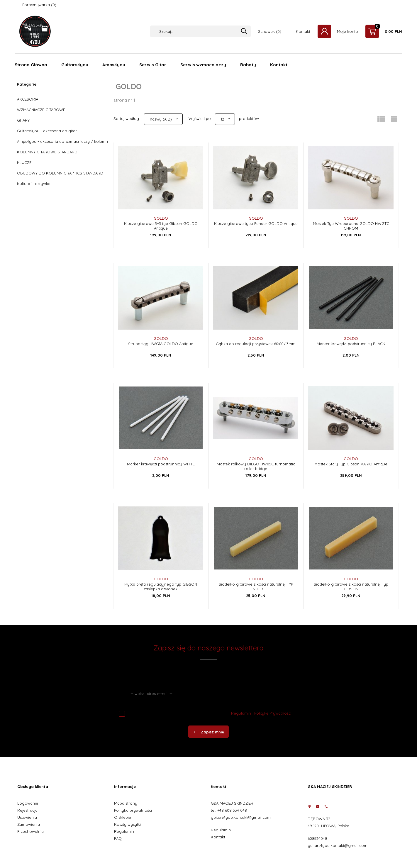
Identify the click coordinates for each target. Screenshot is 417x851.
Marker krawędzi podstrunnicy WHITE (161, 464)
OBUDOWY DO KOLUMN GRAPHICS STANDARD (60, 173)
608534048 (317, 838)
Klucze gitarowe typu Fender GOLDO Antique (256, 223)
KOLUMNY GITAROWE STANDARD (47, 152)
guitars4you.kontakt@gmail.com (241, 817)
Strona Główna (31, 64)
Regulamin (241, 713)
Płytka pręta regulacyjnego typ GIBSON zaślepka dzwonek (160, 586)
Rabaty (248, 64)
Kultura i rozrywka (33, 183)
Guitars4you (74, 64)
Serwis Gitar (152, 64)
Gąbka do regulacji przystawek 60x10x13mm (256, 343)
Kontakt (303, 31)
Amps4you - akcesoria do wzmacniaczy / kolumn (62, 141)
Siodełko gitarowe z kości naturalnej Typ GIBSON (351, 586)
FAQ (118, 838)
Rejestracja (27, 810)
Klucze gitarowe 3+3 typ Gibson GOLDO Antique (161, 225)
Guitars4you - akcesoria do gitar (47, 130)
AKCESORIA (27, 99)
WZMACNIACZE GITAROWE (41, 109)
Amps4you (113, 64)
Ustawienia (27, 817)
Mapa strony (125, 803)
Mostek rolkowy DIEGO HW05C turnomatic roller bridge (256, 466)
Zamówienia (28, 824)
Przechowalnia (30, 831)
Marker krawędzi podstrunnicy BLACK (351, 343)
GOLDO (161, 218)
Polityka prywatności (133, 810)
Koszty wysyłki (127, 824)
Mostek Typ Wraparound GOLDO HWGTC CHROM (351, 225)
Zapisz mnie (208, 732)
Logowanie (27, 803)
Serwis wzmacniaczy (203, 64)
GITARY (23, 120)
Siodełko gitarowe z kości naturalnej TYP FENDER (256, 586)
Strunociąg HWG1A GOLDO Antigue (160, 343)
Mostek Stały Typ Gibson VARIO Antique (350, 464)
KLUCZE (24, 162)
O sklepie (122, 817)
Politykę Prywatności (272, 713)
